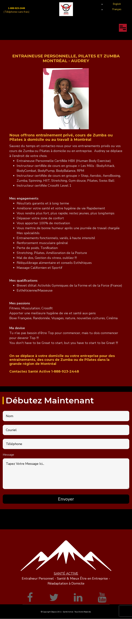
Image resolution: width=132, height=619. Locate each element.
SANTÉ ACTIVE (66, 573)
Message (8, 455)
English (117, 4)
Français (116, 9)
